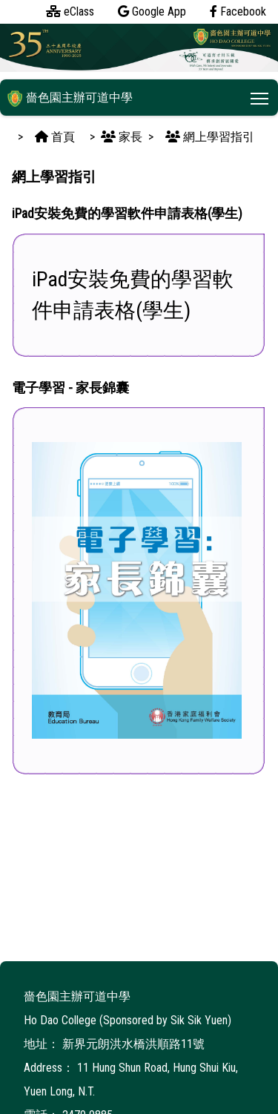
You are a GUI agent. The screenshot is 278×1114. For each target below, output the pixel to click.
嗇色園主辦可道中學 (70, 97)
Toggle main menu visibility (261, 95)
